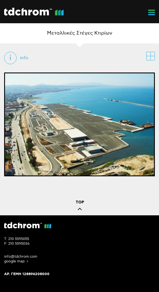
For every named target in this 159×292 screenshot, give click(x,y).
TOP (80, 207)
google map (16, 261)
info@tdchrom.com (20, 256)
